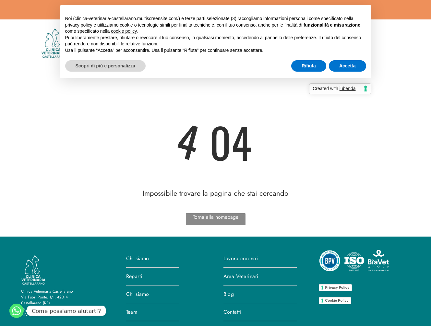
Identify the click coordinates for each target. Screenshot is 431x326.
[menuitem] (152, 259)
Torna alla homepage (215, 217)
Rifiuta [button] (309, 65)
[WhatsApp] (16, 311)
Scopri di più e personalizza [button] (105, 65)
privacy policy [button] (78, 25)
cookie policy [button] (124, 31)
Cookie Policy (337, 300)
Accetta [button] (347, 65)
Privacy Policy (337, 287)
